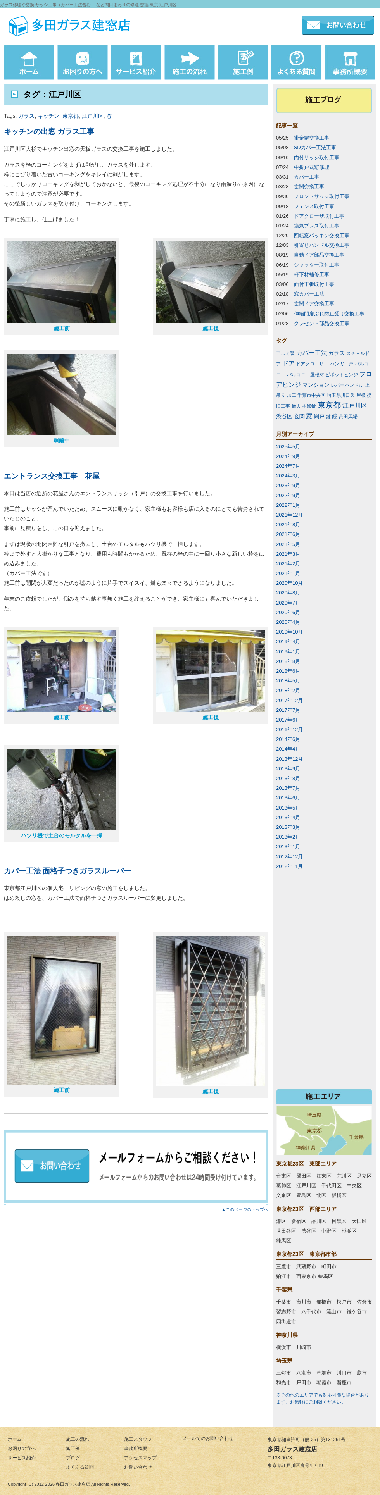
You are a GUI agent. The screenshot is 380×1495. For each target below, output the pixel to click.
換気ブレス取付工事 (316, 226)
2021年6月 (288, 534)
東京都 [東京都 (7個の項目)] (329, 405)
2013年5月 (288, 808)
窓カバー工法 (309, 294)
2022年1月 (288, 505)
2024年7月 (288, 466)
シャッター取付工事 (316, 265)
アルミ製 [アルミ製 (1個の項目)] (285, 353)
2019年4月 (288, 641)
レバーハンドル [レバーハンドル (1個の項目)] (347, 385)
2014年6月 (288, 739)
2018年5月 (288, 681)
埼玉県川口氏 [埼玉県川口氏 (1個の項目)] (341, 395)
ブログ (73, 1458)
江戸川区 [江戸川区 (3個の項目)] (354, 405)
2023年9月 (288, 485)
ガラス (26, 116)
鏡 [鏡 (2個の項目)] (334, 416)
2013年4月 (288, 817)
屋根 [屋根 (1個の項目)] (361, 395)
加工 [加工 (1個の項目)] (291, 395)
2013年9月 (288, 769)
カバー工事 (306, 177)
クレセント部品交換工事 (321, 323)
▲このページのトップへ (244, 1209)
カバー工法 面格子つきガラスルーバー (67, 871)
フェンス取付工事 (314, 206)
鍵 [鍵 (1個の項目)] (328, 416)
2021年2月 (288, 564)
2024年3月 (288, 476)
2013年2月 (288, 837)
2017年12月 (289, 700)
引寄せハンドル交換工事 (321, 245)
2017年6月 (288, 720)
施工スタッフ (138, 1439)
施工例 (73, 1448)
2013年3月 (288, 827)
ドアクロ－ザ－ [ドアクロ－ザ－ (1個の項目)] (312, 364)
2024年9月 (288, 456)
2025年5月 (288, 447)
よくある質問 (80, 1467)
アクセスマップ (140, 1458)
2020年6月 (288, 612)
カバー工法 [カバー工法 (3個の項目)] (311, 353)
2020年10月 (289, 583)
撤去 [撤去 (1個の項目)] (296, 406)
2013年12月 (289, 759)
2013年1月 (288, 846)
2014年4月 (288, 749)
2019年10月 (289, 632)
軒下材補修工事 (311, 274)
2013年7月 (288, 788)
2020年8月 (288, 593)
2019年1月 (288, 651)
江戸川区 (93, 116)
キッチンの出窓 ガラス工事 (49, 131)
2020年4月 (288, 622)
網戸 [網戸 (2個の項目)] (319, 416)
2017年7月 (288, 710)
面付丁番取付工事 (314, 284)
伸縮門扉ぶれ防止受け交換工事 (329, 314)
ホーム (15, 1439)
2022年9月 (288, 495)
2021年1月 (288, 573)
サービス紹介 (22, 1458)
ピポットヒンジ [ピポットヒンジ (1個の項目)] (341, 374)
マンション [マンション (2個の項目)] (316, 385)
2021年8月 (288, 524)
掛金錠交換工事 (311, 138)
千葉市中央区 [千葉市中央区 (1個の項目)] (311, 395)
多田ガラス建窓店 (73, 1484)
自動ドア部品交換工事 (319, 255)
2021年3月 (288, 554)
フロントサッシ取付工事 (321, 196)
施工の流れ (77, 1439)
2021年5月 (288, 544)
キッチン (48, 116)
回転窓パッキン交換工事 (321, 235)
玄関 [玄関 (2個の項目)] (299, 416)
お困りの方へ (22, 1448)
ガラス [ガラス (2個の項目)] (336, 353)
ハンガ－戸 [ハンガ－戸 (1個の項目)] (341, 364)
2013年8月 (288, 778)
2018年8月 (288, 661)
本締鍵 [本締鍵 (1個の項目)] (309, 406)
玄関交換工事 (309, 186)
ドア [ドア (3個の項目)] (288, 363)
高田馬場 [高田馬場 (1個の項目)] (348, 416)
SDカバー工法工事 (315, 147)
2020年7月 (288, 603)
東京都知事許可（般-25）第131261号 (306, 1439)
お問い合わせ (138, 1467)
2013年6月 (288, 798)
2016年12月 (289, 729)
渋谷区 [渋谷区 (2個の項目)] (284, 416)
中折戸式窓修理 (311, 167)
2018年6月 (288, 671)
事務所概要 (135, 1448)
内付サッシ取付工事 (316, 157)
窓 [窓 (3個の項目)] (309, 416)
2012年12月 (289, 856)
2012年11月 (289, 866)
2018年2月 (288, 690)
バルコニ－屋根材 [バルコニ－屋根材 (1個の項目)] (305, 374)
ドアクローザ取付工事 (319, 216)
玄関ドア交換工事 (314, 304)
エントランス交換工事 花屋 (52, 476)
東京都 (70, 116)
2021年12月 (289, 515)
